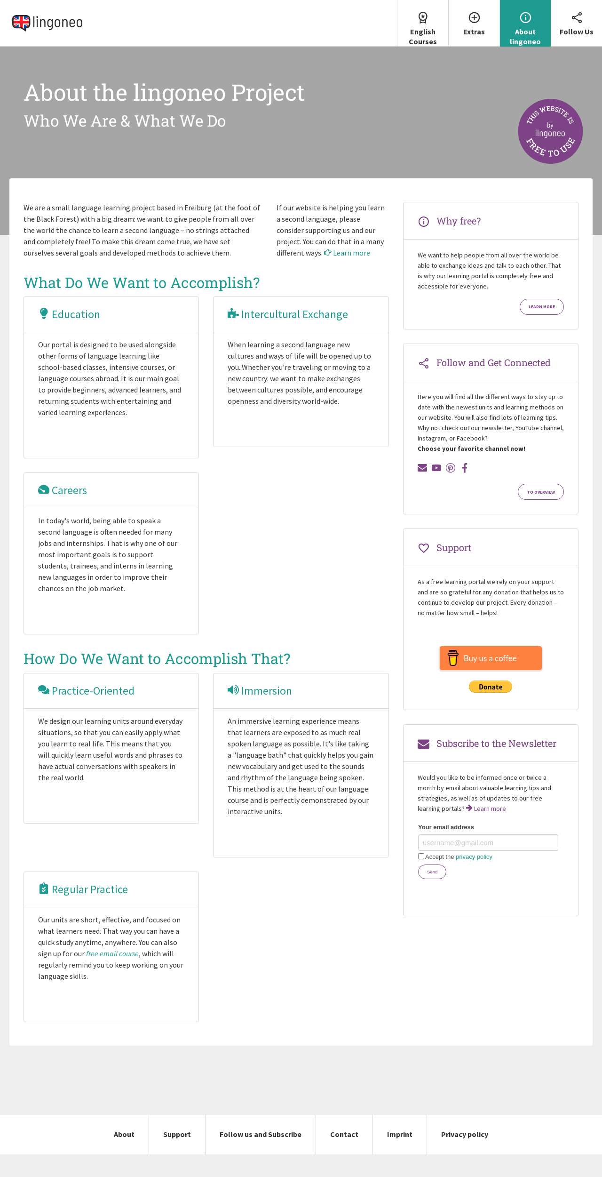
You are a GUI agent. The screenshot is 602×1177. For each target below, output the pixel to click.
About (124, 1134)
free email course (112, 953)
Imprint (399, 1134)
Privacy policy (464, 1134)
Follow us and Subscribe (260, 1134)
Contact (344, 1134)
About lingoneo (525, 23)
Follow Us (576, 18)
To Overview (541, 492)
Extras (474, 18)
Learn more (347, 252)
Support (177, 1134)
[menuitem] (422, 23)
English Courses (422, 23)
